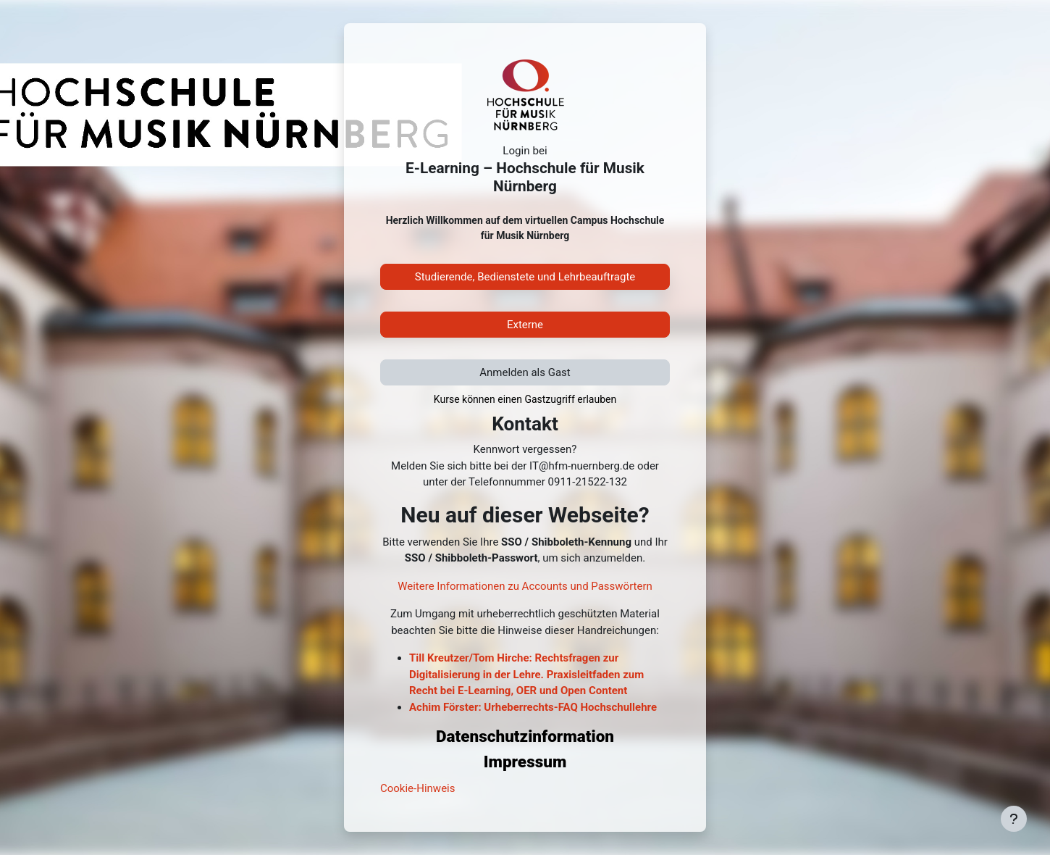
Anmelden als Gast (525, 372)
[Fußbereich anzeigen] (1014, 819)
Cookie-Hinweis (417, 788)
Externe (525, 324)
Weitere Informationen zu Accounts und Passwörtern (525, 586)
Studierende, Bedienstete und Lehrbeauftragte (525, 276)
